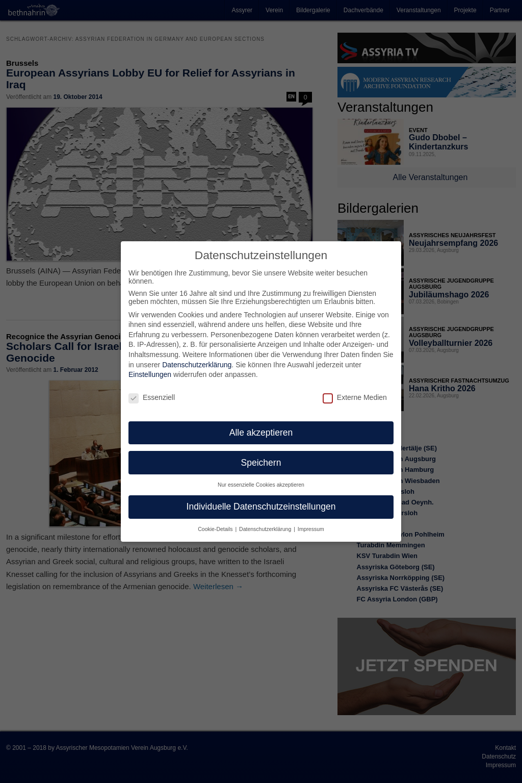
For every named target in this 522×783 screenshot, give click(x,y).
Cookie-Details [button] (216, 523)
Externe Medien (355, 391)
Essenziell (151, 391)
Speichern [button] (261, 456)
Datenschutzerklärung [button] (266, 523)
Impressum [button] (311, 523)
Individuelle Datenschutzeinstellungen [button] (261, 500)
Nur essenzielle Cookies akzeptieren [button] (261, 479)
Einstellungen (149, 368)
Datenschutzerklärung (196, 359)
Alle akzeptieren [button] (261, 426)
